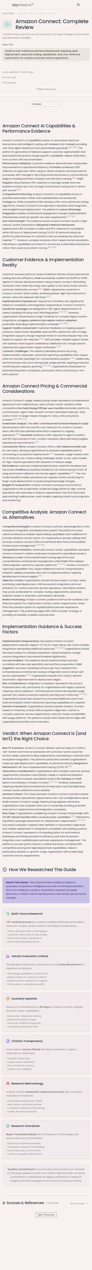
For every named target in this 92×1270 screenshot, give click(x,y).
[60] (71, 147)
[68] (54, 247)
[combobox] (46, 104)
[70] (25, 419)
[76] (61, 312)
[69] (75, 147)
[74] (44, 366)
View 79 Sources (46, 1214)
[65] (16, 419)
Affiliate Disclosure (46, 89)
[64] (40, 289)
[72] (63, 564)
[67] (51, 453)
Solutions (8, 13)
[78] (65, 312)
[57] (69, 216)
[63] (18, 434)
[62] (74, 178)
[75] (58, 346)
